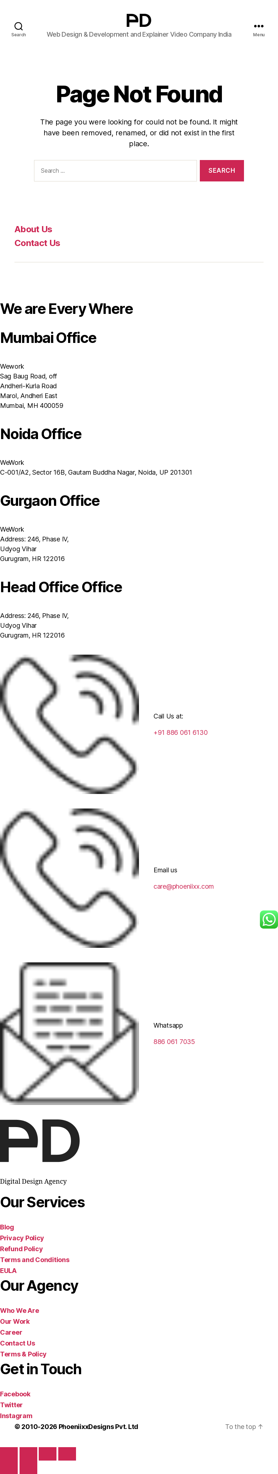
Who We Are (19, 1310)
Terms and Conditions (35, 1260)
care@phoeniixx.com (183, 886)
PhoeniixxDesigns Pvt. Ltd (98, 1426)
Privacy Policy (22, 1238)
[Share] (47, 1454)
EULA (8, 1270)
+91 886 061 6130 (180, 732)
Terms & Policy (23, 1354)
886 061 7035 (174, 1041)
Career (11, 1332)
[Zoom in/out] (9, 1454)
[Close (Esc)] (67, 1454)
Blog (7, 1227)
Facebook (15, 1394)
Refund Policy (21, 1249)
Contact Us (37, 243)
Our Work (15, 1321)
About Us (33, 229)
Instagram (16, 1416)
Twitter (11, 1405)
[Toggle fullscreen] (28, 1454)
